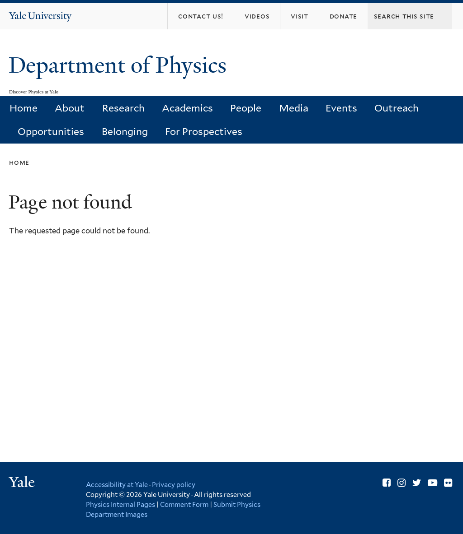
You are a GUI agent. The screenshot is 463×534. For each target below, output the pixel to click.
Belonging (125, 131)
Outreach (396, 108)
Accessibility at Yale (117, 484)
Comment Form (184, 504)
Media (293, 108)
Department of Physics (120, 65)
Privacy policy (173, 484)
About (70, 108)
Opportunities (51, 131)
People (245, 108)
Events (341, 108)
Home (23, 108)
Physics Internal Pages (120, 504)
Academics (187, 108)
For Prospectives (203, 131)
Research (123, 108)
